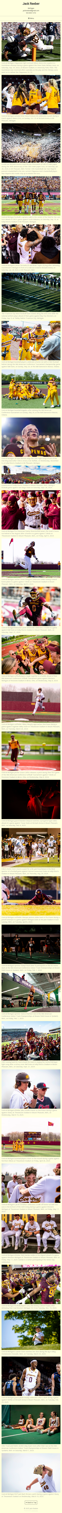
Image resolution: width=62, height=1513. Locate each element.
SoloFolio (35, 1510)
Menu (31, 18)
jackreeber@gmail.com (31, 10)
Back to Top (31, 1502)
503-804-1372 (31, 13)
